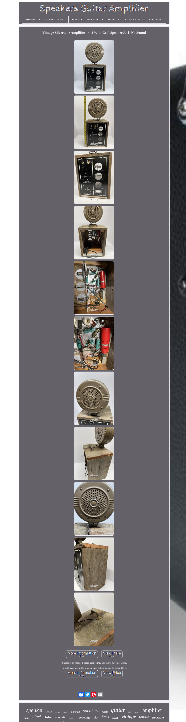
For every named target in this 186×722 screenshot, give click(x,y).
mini (26, 718)
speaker (34, 710)
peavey (57, 712)
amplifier (152, 710)
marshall (75, 711)
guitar (118, 710)
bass (105, 717)
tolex (95, 717)
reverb (115, 718)
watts (105, 711)
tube (48, 717)
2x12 (49, 711)
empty (72, 718)
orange (65, 712)
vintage (129, 716)
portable (158, 717)
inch (129, 712)
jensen (137, 712)
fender (144, 717)
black (37, 716)
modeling (84, 717)
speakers (91, 710)
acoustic (60, 717)
